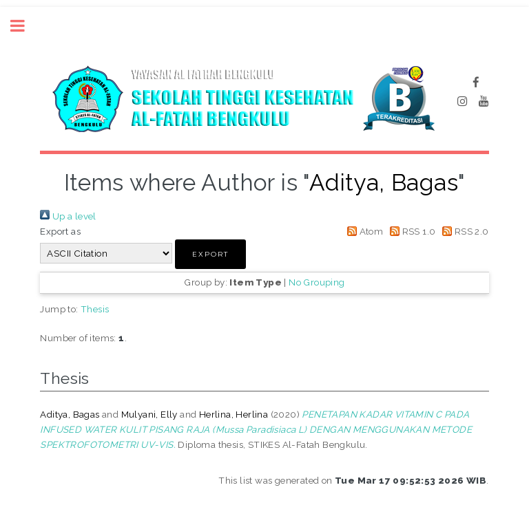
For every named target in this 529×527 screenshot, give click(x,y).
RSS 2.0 (463, 231)
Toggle (25, 26)
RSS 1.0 (411, 231)
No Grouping (316, 282)
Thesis (95, 308)
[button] (210, 254)
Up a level (68, 216)
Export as (60, 231)
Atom (362, 231)
